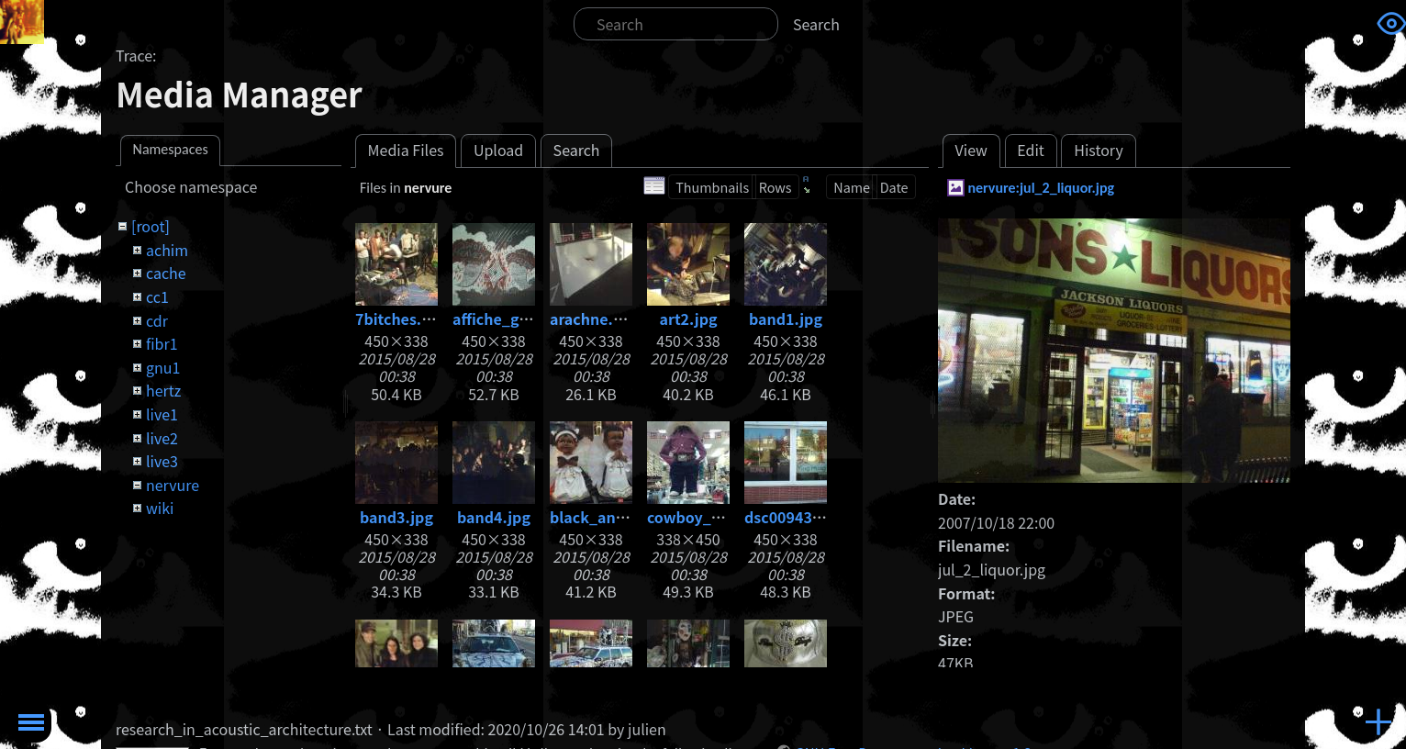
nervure (172, 485)
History (1098, 150)
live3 (162, 461)
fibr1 (162, 343)
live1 (162, 414)
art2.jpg (688, 318)
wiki (159, 508)
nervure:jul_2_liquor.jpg (1040, 187)
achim (167, 250)
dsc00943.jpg (792, 517)
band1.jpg (785, 318)
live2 (162, 438)
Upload (498, 150)
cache (166, 273)
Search (816, 24)
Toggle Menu (31, 722)
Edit (1030, 150)
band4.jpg (493, 517)
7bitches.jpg (399, 318)
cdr (157, 320)
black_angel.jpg (607, 517)
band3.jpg (396, 517)
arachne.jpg (593, 318)
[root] (150, 226)
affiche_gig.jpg (506, 318)
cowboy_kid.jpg (704, 517)
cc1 (157, 296)
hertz (163, 390)
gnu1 (163, 367)
